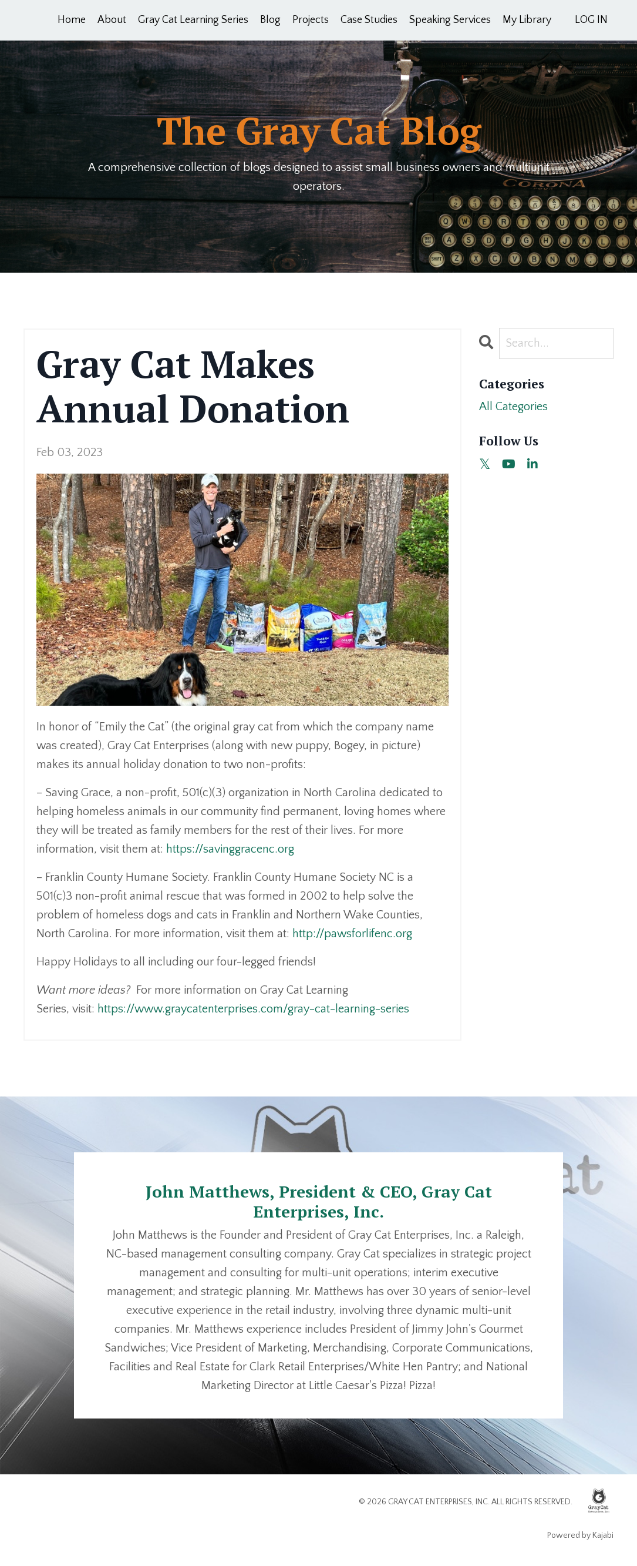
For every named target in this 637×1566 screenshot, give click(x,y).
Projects (310, 20)
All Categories (513, 406)
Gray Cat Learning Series (193, 20)
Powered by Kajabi (580, 1535)
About (111, 20)
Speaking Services (450, 20)
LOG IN (591, 20)
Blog (270, 20)
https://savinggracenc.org (230, 849)
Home (72, 20)
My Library (527, 20)
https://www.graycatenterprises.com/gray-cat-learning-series (253, 1008)
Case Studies (369, 20)
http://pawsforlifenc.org (352, 933)
